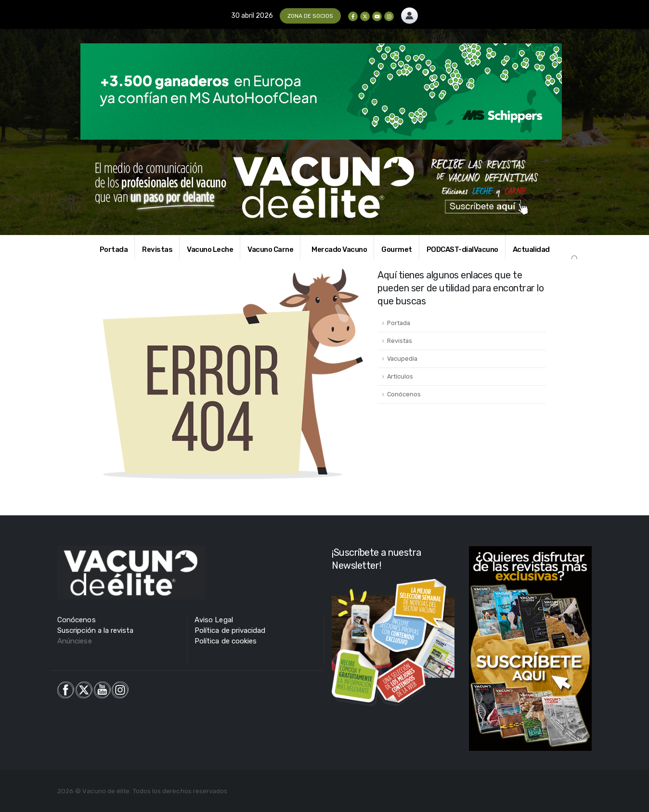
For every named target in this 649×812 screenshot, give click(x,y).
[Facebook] (353, 16)
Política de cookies (226, 641)
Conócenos (404, 394)
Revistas (157, 249)
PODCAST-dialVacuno (462, 249)
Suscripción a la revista (95, 630)
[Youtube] (377, 16)
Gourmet (396, 249)
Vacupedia (402, 358)
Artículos (400, 376)
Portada (114, 249)
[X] (365, 16)
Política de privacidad (230, 630)
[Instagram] (389, 16)
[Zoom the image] (409, 13)
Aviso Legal (214, 620)
